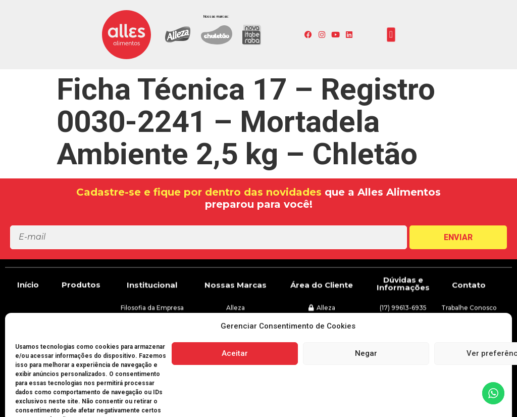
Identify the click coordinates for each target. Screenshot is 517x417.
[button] (391, 35)
